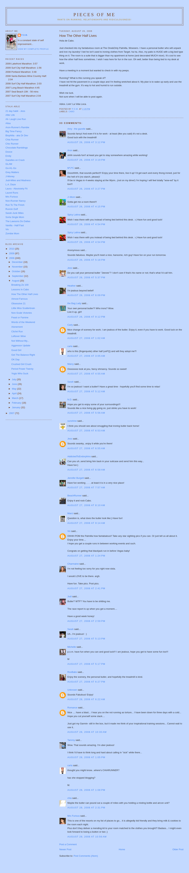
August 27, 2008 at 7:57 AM (86, 487)
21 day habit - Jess (15, 111)
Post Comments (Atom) (86, 856)
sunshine (72, 421)
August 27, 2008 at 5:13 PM (86, 638)
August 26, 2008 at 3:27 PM (86, 188)
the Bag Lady (74, 303)
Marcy (70, 364)
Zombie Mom (12, 233)
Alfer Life (10, 115)
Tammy (71, 740)
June (15, 384)
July (14, 379)
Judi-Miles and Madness (18, 180)
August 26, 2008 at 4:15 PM (86, 206)
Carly (70, 324)
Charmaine (73, 563)
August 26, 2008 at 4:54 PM (86, 224)
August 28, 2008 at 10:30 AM (87, 732)
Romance (72, 707)
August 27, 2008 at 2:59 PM (86, 621)
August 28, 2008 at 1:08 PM (86, 790)
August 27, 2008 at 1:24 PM (86, 555)
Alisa (8, 123)
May (14, 388)
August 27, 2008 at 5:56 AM (86, 412)
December (17, 262)
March (15, 398)
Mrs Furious (73, 815)
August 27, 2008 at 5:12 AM (86, 391)
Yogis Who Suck (19, 373)
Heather (71, 285)
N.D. (69, 399)
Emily (8, 156)
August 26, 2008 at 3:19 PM (86, 160)
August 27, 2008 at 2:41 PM (86, 588)
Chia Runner (12, 139)
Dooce (9, 151)
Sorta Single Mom (15, 217)
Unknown (72, 689)
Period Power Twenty (22, 368)
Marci (70, 513)
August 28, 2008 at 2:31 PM (86, 807)
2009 (12, 253)
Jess (69, 268)
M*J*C (70, 168)
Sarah (70, 381)
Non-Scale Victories (21, 312)
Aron (69, 150)
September (18, 276)
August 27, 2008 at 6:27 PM (86, 681)
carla (69, 346)
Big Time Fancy (14, 131)
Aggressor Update (20, 345)
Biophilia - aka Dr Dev (17, 135)
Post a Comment (68, 844)
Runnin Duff (12, 209)
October (16, 271)
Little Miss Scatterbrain (23, 308)
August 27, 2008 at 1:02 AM (86, 338)
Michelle (71, 647)
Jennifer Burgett (75, 478)
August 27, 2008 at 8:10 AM (86, 505)
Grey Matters (12, 172)
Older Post (177, 849)
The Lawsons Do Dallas (18, 221)
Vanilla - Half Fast (15, 225)
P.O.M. (24, 35)
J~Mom (71, 197)
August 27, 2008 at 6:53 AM (86, 430)
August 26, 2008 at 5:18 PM (86, 260)
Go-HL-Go (11, 168)
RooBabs (72, 672)
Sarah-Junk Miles (15, 213)
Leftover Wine (18, 336)
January (16, 407)
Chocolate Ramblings (17, 147)
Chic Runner (12, 143)
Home (122, 849)
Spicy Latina (73, 214)
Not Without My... (20, 340)
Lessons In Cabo (20, 289)
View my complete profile (33, 49)
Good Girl (16, 350)
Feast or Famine (19, 317)
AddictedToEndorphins (79, 456)
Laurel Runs (12, 192)
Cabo (72, 112)
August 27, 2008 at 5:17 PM (86, 664)
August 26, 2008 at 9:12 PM (86, 316)
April (14, 393)
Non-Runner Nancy (16, 200)
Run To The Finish (15, 205)
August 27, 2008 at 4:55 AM (86, 373)
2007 (12, 413)
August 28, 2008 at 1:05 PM (86, 757)
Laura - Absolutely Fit (17, 188)
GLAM (9, 164)
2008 (12, 258)
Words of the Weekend (23, 322)
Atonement (17, 326)
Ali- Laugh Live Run (16, 119)
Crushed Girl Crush (21, 364)
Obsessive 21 (18, 303)
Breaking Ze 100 (19, 284)
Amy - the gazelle (76, 128)
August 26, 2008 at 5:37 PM (86, 277)
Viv (69, 531)
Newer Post (65, 849)
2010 (12, 248)
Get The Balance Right (23, 354)
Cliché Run (17, 331)
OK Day (15, 359)
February (17, 402)
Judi (69, 596)
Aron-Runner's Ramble (17, 127)
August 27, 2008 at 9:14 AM (86, 523)
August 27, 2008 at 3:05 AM (86, 356)
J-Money (10, 176)
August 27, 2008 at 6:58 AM (86, 469)
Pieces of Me (94, 14)
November (17, 266)
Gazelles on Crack (15, 160)
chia (69, 798)
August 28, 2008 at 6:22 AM (86, 699)
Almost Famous (19, 298)
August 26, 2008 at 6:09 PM (86, 295)
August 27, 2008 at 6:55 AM (86, 448)
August (16, 280)
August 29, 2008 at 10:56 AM (87, 836)
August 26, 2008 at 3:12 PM (86, 142)
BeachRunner (74, 495)
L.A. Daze (11, 184)
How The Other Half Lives (24, 294)
